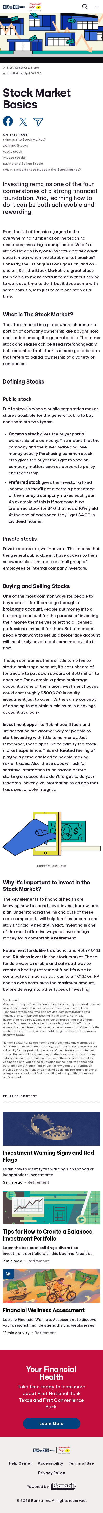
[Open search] (85, 6)
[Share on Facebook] (8, 121)
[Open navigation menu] (97, 6)
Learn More (51, 1423)
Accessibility (50, 1463)
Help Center (20, 1463)
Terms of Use (81, 1463)
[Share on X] (23, 121)
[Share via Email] (38, 122)
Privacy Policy (51, 1473)
